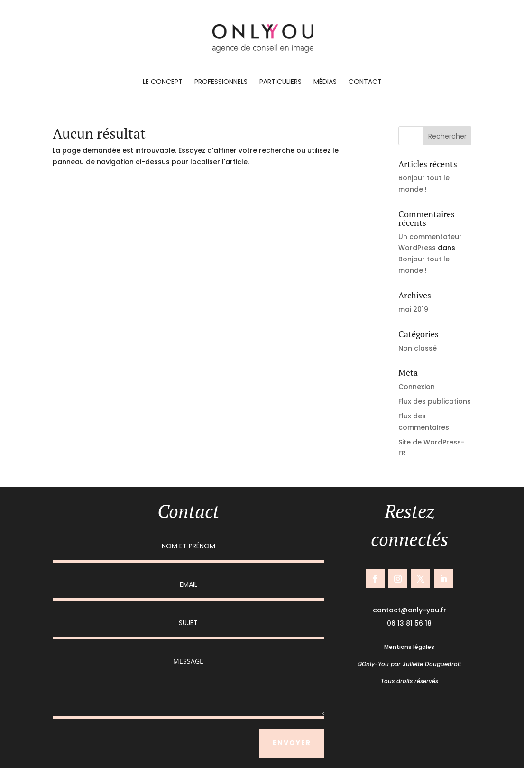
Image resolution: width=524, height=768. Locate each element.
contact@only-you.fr (409, 610)
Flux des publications (434, 401)
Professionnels (221, 82)
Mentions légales (409, 647)
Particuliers (280, 82)
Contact (365, 82)
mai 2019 (413, 309)
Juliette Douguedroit (432, 664)
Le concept (163, 82)
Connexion (416, 386)
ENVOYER (292, 743)
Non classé (417, 348)
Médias (325, 82)
